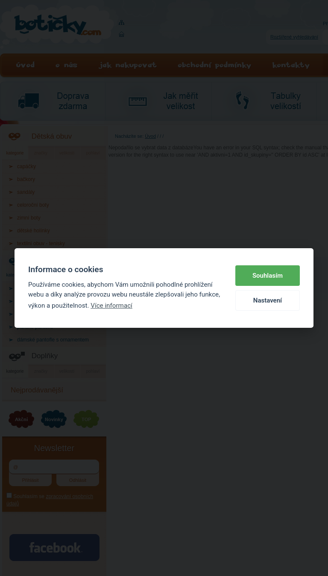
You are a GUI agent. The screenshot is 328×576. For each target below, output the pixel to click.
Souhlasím (267, 275)
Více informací (111, 305)
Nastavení (267, 300)
